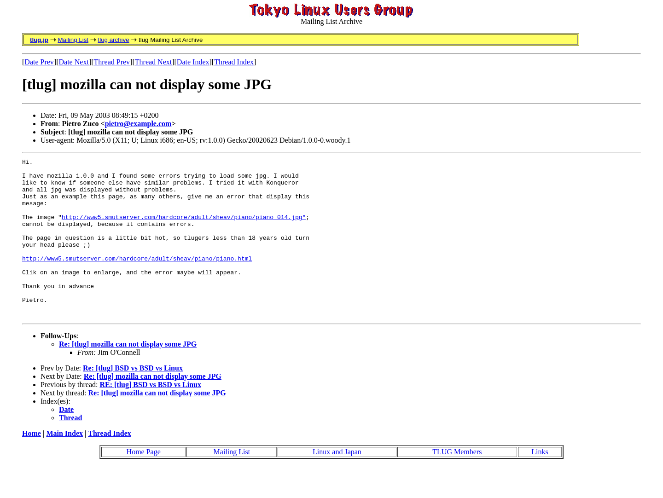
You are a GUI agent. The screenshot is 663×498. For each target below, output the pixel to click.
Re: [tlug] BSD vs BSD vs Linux (133, 400)
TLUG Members (457, 483)
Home (31, 465)
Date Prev (39, 62)
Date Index (193, 62)
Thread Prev (111, 62)
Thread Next (153, 62)
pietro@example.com (138, 123)
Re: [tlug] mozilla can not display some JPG (128, 376)
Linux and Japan (337, 483)
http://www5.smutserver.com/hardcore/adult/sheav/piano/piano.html (137, 279)
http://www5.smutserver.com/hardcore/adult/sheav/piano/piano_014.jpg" (184, 229)
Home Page (144, 483)
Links (539, 483)
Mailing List (73, 39)
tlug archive (113, 39)
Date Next (74, 62)
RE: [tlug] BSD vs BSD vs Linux (150, 416)
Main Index (64, 465)
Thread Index (234, 62)
